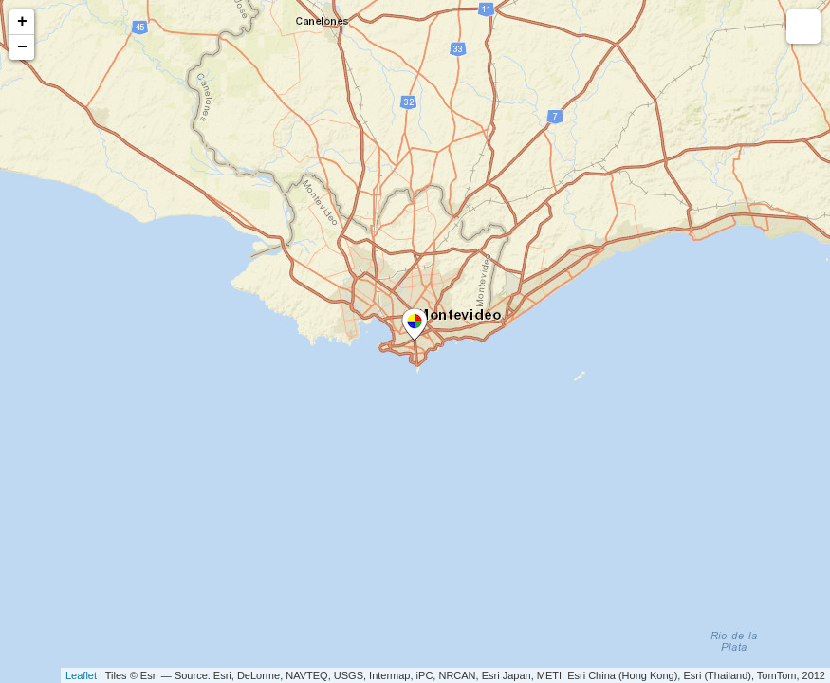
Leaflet (81, 675)
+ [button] (22, 21)
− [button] (22, 47)
